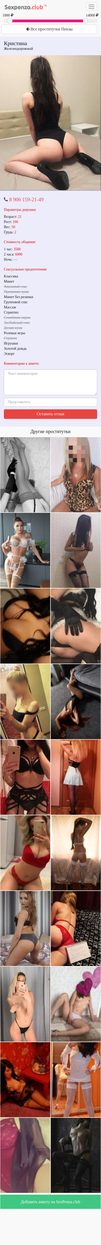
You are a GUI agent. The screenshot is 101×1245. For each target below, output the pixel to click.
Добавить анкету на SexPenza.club (50, 1202)
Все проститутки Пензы (49, 29)
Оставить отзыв (50, 414)
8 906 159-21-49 (26, 199)
